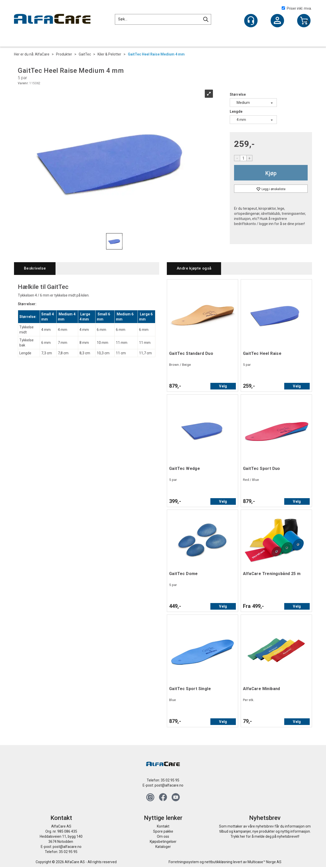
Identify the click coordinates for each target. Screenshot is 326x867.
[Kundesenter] (251, 20)
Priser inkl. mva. (297, 8)
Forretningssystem (184, 862)
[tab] (35, 268)
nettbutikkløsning (218, 862)
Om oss (163, 836)
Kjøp (271, 173)
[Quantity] (243, 158)
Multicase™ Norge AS (264, 862)
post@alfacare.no (169, 785)
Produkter (64, 54)
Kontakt (163, 826)
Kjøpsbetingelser (163, 842)
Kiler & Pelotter (109, 54)
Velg (223, 386)
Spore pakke (163, 831)
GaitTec (85, 54)
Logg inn (277, 21)
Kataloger (163, 847)
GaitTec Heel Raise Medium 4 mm (156, 54)
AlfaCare (42, 54)
